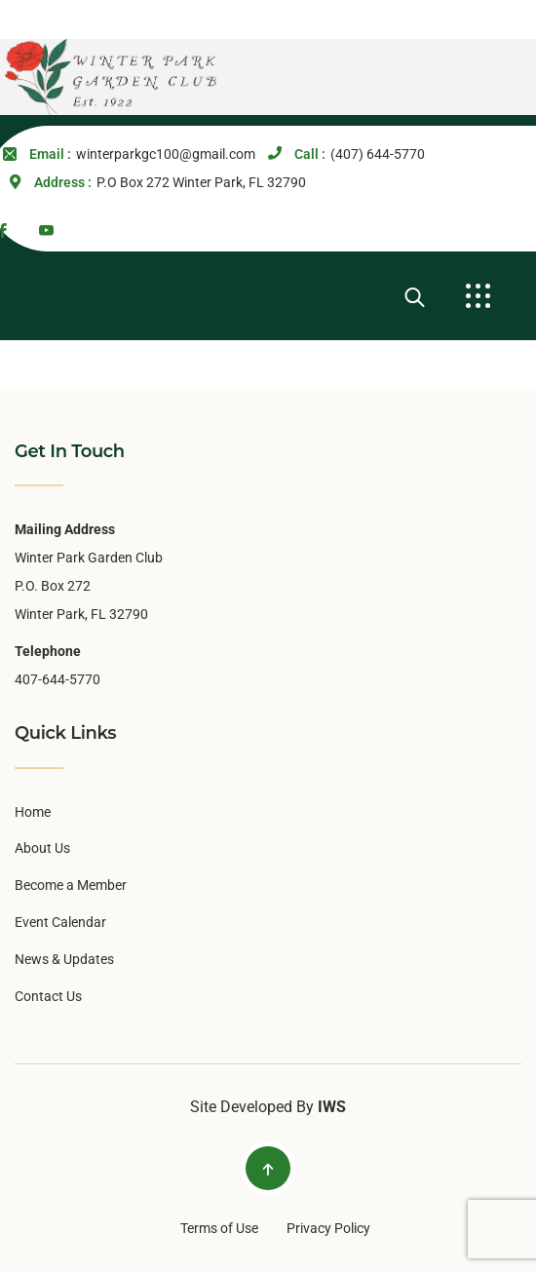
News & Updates (64, 959)
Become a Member (71, 885)
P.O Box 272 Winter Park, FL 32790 (201, 182)
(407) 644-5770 (377, 154)
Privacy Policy (328, 1228)
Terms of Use (219, 1228)
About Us (42, 848)
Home (33, 812)
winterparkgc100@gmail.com (165, 154)
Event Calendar (60, 922)
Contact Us (48, 996)
